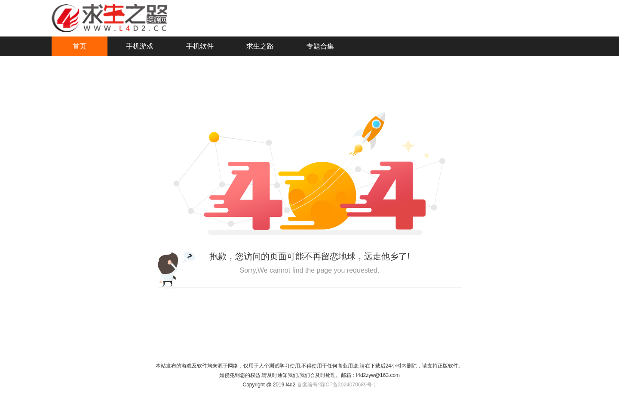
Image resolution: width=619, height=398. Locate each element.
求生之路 (260, 46)
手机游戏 (139, 46)
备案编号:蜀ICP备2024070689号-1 (337, 385)
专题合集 (320, 46)
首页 (79, 46)
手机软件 (200, 46)
